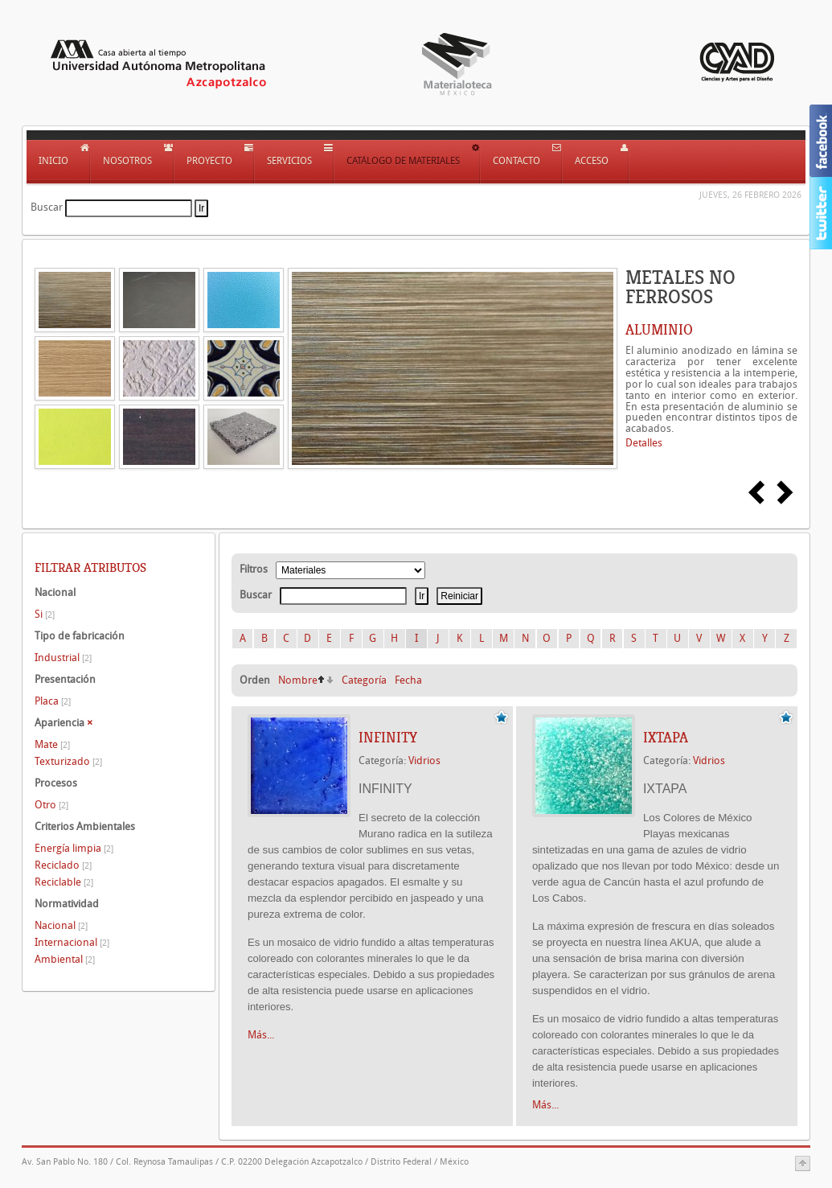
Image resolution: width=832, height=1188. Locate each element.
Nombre (298, 680)
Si (45, 614)
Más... (261, 1035)
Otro (51, 805)
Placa (53, 701)
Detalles (643, 443)
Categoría (364, 680)
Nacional (61, 925)
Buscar (47, 207)
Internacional (72, 942)
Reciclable (64, 882)
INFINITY (388, 737)
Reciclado (63, 865)
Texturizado (68, 761)
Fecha (408, 680)
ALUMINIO (659, 330)
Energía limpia (74, 848)
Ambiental (65, 959)
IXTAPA (665, 737)
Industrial (63, 658)
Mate (52, 744)
